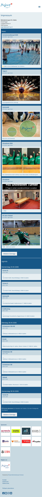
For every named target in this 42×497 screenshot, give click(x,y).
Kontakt (4, 480)
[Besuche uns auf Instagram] (8, 493)
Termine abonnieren (8, 408)
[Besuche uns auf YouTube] (6, 493)
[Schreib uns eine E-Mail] (11, 493)
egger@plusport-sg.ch (7, 27)
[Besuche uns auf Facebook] (3, 493)
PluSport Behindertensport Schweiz (16, 475)
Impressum (5, 481)
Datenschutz (5, 483)
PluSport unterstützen (8, 488)
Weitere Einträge (9, 254)
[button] (21, 274)
